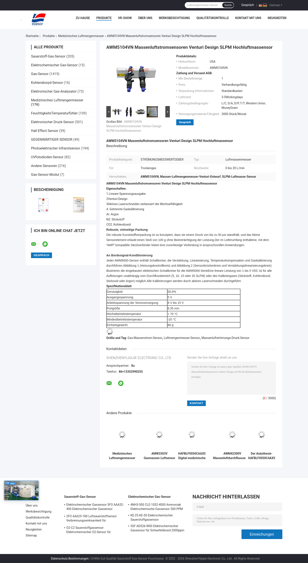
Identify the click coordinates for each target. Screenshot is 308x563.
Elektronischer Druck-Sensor (52, 122)
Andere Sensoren (44, 166)
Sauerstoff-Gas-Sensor (48, 56)
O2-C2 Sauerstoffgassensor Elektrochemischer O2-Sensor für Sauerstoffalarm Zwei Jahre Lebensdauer (94, 530)
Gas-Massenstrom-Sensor (145, 338)
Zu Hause (83, 18)
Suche (228, 5)
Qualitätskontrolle (212, 18)
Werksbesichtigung (174, 18)
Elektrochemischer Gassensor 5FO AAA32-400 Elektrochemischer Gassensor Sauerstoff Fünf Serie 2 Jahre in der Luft (95, 507)
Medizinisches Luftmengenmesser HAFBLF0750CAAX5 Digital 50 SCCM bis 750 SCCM (122, 456)
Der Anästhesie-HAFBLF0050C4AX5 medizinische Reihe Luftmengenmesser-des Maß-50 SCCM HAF (261, 456)
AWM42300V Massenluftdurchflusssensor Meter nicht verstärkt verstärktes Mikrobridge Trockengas (232, 456)
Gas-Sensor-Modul (45, 175)
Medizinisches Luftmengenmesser (81, 36)
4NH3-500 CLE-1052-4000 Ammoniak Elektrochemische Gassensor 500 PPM (156, 507)
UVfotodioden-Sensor (47, 157)
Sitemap (31, 535)
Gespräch (247, 5)
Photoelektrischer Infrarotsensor (55, 148)
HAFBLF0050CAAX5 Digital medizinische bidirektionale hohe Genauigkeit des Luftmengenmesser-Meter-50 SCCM (192, 456)
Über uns (145, 18)
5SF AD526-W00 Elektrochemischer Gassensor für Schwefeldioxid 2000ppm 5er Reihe (157, 528)
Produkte (103, 18)
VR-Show (125, 18)
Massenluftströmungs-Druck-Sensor (225, 338)
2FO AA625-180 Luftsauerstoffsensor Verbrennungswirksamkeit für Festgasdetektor (91, 518)
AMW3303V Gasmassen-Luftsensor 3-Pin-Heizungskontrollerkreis (159, 456)
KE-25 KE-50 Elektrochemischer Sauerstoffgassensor (151, 517)
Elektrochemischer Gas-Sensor (54, 65)
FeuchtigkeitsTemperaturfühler (54, 113)
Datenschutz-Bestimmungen (70, 558)
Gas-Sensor (40, 74)
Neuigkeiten (277, 18)
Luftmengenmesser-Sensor (182, 338)
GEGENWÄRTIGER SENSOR (51, 139)
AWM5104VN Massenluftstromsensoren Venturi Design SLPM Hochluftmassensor (133, 126)
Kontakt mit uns (248, 18)
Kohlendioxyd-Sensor (47, 83)
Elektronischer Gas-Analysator (54, 91)
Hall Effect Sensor (44, 131)
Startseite (32, 36)
